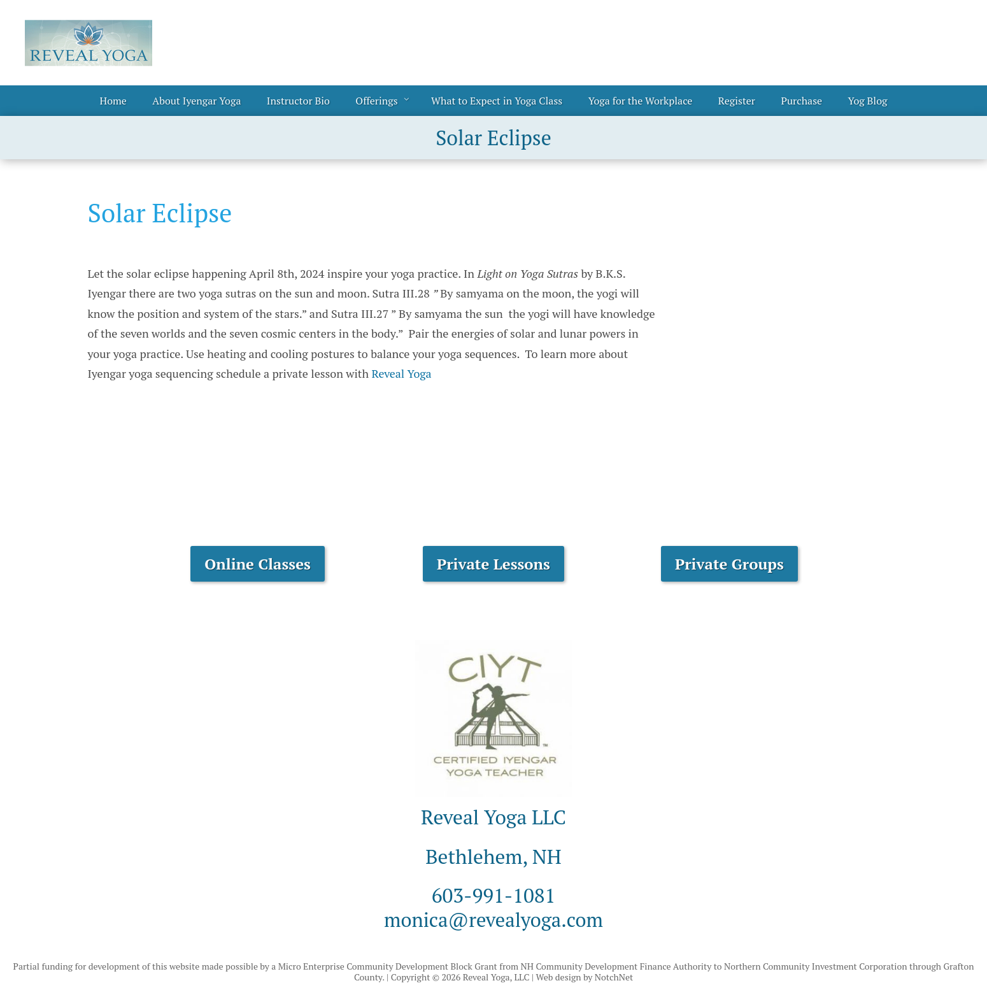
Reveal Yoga (401, 373)
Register (736, 101)
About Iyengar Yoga (196, 101)
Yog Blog (868, 101)
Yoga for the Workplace (640, 101)
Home (113, 101)
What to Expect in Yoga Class (496, 101)
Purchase (801, 101)
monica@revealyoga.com (493, 919)
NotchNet (614, 977)
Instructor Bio (298, 101)
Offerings (376, 101)
